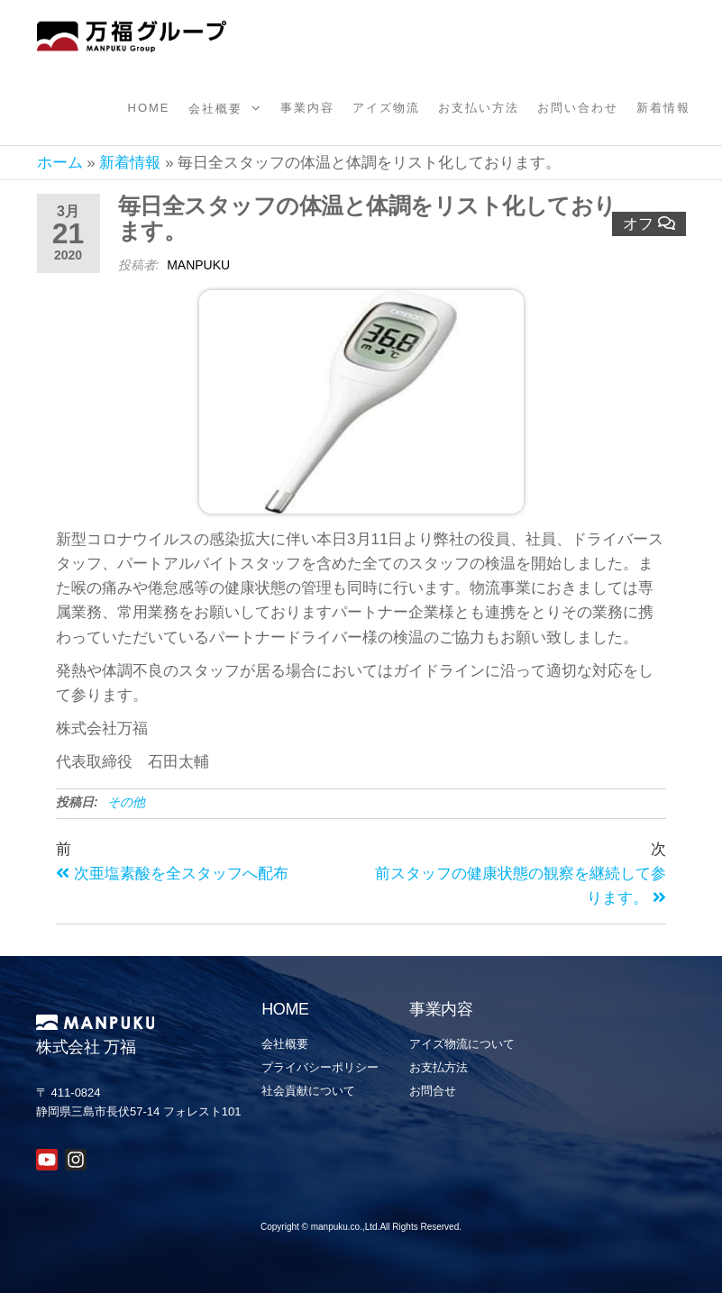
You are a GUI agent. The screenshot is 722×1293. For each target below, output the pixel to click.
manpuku (198, 265)
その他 (126, 802)
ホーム (60, 162)
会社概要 (215, 108)
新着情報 (663, 107)
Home (149, 107)
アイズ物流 (386, 107)
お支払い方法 (478, 107)
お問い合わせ (577, 107)
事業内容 (307, 107)
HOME (285, 1009)
